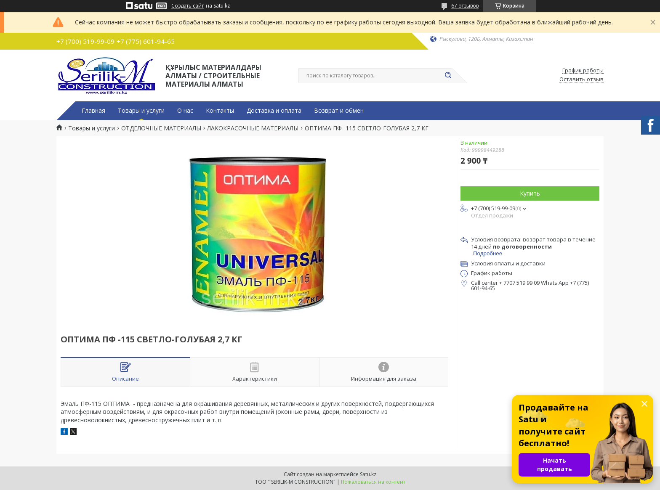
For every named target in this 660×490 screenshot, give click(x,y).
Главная (93, 111)
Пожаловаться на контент (373, 481)
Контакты (220, 111)
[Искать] (447, 75)
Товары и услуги (141, 111)
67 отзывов (465, 5)
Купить (530, 193)
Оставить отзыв (581, 79)
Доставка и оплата (274, 111)
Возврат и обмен (339, 111)
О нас (185, 111)
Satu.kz (368, 474)
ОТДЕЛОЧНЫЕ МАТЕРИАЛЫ (161, 128)
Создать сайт (187, 6)
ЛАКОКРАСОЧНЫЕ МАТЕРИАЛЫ (252, 128)
